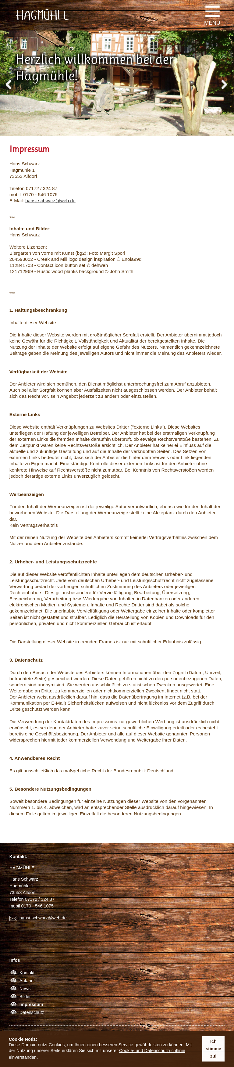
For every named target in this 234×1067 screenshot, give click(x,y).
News (25, 988)
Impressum (31, 1004)
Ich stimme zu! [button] (213, 1048)
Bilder (25, 996)
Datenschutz (32, 1012)
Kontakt (27, 972)
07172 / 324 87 (40, 899)
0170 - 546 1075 (37, 906)
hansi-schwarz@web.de (50, 200)
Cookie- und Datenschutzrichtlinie (152, 1050)
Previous (9, 83)
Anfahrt (27, 980)
